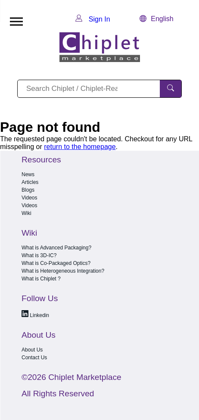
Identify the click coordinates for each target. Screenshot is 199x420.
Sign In (92, 19)
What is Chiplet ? (41, 279)
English (156, 18)
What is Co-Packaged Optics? (56, 263)
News (28, 174)
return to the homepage (79, 146)
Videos (29, 198)
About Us (32, 350)
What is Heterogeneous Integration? (63, 271)
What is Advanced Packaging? (56, 248)
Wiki (26, 213)
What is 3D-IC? (39, 255)
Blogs (28, 190)
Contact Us (34, 358)
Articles (30, 182)
